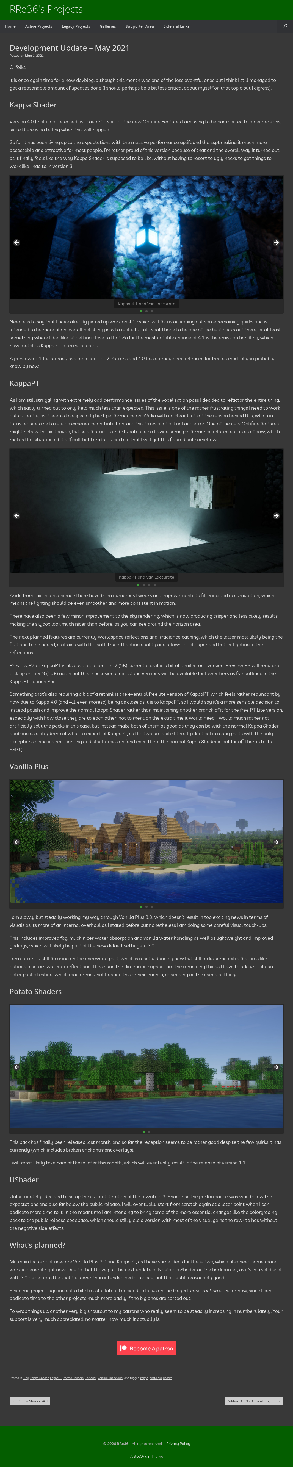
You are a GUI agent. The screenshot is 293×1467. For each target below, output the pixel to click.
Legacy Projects (76, 26)
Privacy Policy (178, 1443)
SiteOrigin (142, 1456)
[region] (146, 244)
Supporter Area (140, 26)
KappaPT (56, 1378)
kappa (144, 1378)
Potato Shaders (73, 1378)
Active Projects (38, 26)
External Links (177, 26)
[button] (285, 26)
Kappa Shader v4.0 (30, 1401)
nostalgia (156, 1378)
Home (10, 26)
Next (276, 243)
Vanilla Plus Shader (110, 1378)
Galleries (108, 26)
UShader (90, 1378)
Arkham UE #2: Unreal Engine (254, 1401)
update (167, 1378)
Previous (17, 243)
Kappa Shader (39, 1378)
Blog (26, 1378)
